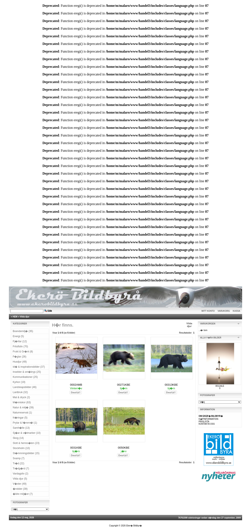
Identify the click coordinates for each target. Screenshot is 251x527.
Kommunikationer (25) (25, 376)
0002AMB (76, 384)
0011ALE (219, 386)
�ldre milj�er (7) (23, 493)
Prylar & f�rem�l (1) (25, 422)
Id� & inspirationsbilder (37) (29, 366)
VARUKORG (224, 311)
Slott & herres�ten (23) (26, 443)
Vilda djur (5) (20, 478)
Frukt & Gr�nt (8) (23, 351)
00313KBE (171, 384)
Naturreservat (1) (22, 412)
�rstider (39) (20, 488)
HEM (15, 317)
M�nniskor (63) (22, 402)
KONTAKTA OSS (207, 424)
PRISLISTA (204, 421)
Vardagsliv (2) (20, 473)
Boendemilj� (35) (23, 331)
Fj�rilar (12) (20, 341)
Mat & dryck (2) (21, 397)
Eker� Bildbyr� (134, 525)
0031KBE (76, 447)
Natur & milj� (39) (23, 407)
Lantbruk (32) (20, 392)
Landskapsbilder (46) (24, 387)
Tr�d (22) (18, 463)
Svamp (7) (18, 458)
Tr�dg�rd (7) (21, 468)
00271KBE (123, 384)
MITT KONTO (208, 311)
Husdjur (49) (20, 361)
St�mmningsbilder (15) (26, 453)
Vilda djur (24, 317)
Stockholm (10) (21, 448)
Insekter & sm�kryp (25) (27, 371)
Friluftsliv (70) (20, 346)
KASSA (236, 311)
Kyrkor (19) (19, 382)
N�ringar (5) (20, 417)
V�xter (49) (19, 483)
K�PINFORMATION (208, 419)
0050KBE (124, 447)
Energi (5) (18, 336)
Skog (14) (18, 438)
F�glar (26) (19, 356)
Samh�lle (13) (21, 427)
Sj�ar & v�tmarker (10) (26, 432)
